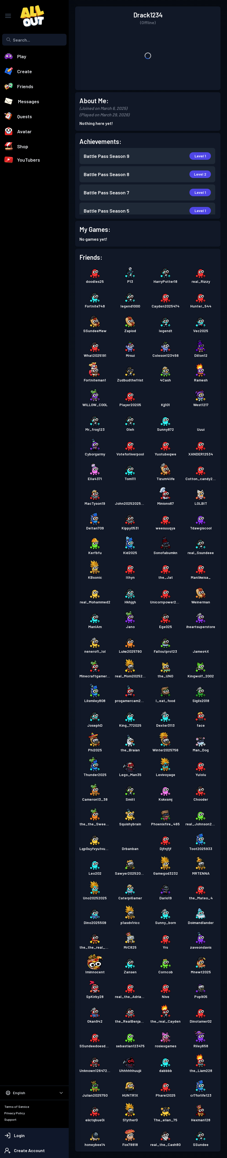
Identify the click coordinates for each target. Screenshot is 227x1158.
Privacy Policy (14, 1113)
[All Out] (29, 15)
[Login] (34, 1135)
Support (10, 1119)
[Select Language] (34, 1093)
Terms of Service (16, 1106)
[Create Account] (34, 1150)
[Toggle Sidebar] (8, 16)
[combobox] (34, 40)
